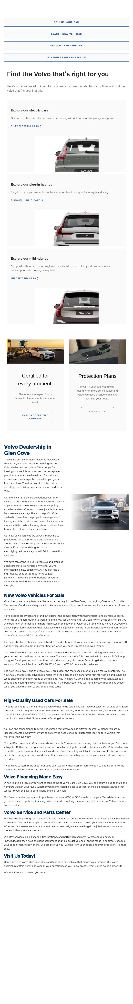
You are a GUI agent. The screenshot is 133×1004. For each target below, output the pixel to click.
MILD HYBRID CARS (23, 278)
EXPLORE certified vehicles (35, 417)
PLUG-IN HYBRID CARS (26, 200)
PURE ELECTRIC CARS (25, 126)
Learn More (97, 411)
